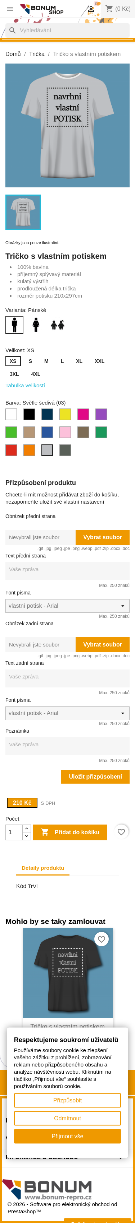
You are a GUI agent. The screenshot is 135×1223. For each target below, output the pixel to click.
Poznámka (17, 731)
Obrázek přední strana (30, 516)
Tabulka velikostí (25, 385)
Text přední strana (25, 556)
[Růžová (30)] (66, 434)
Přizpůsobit (67, 1100)
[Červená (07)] (12, 451)
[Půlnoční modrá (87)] (48, 434)
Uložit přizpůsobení (95, 777)
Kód (21, 886)
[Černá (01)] (30, 416)
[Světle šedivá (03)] (48, 451)
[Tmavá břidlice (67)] (66, 451)
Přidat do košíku (70, 832)
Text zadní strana (24, 663)
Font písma (18, 593)
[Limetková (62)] (66, 416)
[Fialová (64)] (102, 416)
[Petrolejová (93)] (48, 416)
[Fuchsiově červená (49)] (84, 416)
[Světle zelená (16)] (102, 434)
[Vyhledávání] (67, 30)
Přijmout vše (67, 1136)
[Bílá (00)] (12, 416)
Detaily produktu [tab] (43, 868)
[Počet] (14, 832)
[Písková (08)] (30, 434)
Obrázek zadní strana (29, 623)
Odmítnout (67, 1118)
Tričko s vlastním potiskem (67, 1026)
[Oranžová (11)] (30, 451)
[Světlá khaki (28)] (84, 434)
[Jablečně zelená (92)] (12, 434)
